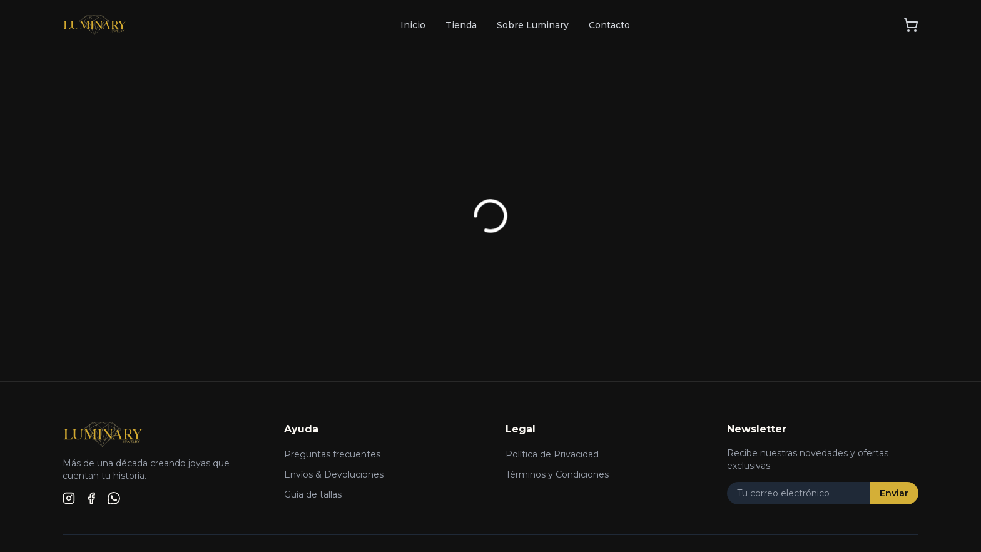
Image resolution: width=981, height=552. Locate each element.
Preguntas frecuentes (332, 454)
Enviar (894, 493)
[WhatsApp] (114, 498)
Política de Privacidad (552, 454)
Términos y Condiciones (557, 474)
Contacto (609, 25)
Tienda (461, 25)
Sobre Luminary (533, 25)
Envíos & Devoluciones (334, 474)
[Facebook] (91, 498)
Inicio (412, 25)
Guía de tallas (313, 494)
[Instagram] (69, 498)
